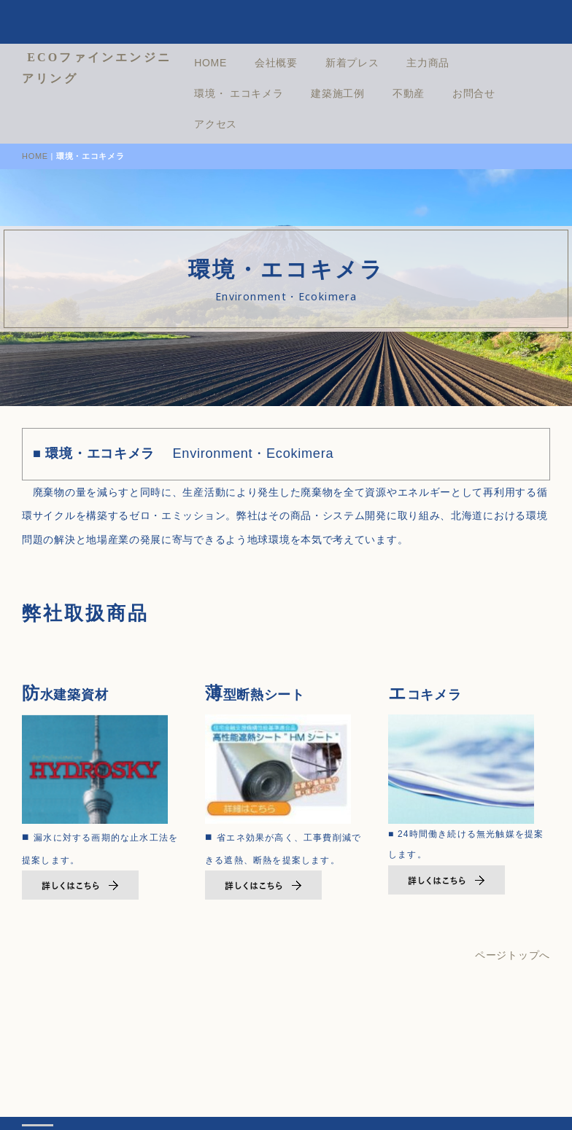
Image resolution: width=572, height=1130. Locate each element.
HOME (249, 63)
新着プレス (391, 63)
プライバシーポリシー (230, 1096)
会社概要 (314, 63)
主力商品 (466, 63)
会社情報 (127, 1096)
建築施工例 (377, 93)
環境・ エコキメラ (277, 93)
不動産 (447, 93)
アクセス (254, 124)
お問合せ (512, 93)
